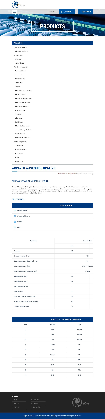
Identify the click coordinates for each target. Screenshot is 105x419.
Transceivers (19, 145)
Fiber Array (18, 118)
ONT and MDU (19, 63)
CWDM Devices (20, 134)
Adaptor (17, 86)
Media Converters (20, 149)
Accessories (19, 75)
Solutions (35, 399)
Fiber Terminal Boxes (21, 106)
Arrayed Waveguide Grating (23, 130)
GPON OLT (18, 59)
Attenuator (18, 83)
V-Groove (18, 114)
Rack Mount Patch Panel (23, 138)
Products (15, 407)
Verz (78, 416)
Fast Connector (20, 79)
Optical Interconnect (21, 51)
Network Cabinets (20, 71)
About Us (15, 403)
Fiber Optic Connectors (22, 126)
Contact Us (35, 407)
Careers (34, 403)
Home (60, 174)
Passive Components (20, 67)
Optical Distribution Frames (23, 98)
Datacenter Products (20, 47)
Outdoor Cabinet (20, 94)
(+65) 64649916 (67, 12)
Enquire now (86, 12)
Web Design (69, 416)
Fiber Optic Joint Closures (23, 90)
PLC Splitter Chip (20, 110)
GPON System (18, 55)
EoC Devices (19, 153)
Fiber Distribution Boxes (22, 102)
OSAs (17, 157)
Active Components (19, 142)
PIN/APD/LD (19, 161)
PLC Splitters (19, 122)
